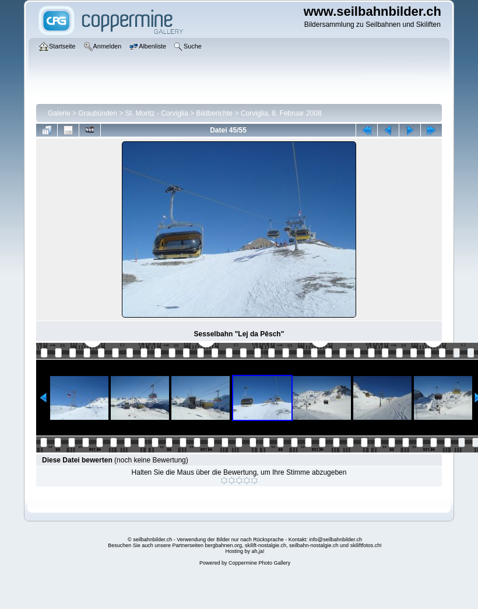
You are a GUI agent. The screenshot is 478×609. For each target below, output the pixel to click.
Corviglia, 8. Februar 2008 (281, 113)
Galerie (59, 113)
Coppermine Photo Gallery (259, 563)
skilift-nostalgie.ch (265, 545)
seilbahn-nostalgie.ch (314, 545)
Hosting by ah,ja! (244, 551)
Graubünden (97, 113)
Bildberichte (214, 113)
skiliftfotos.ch (365, 545)
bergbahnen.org (223, 545)
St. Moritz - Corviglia (156, 113)
